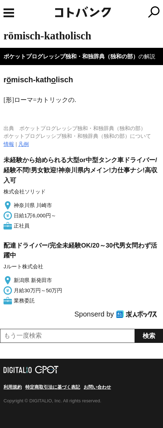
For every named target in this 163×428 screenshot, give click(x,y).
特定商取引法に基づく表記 (52, 387)
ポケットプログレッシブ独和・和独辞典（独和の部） (71, 56)
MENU (9, 13)
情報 (9, 144)
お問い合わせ (97, 387)
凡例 (23, 144)
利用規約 (13, 387)
